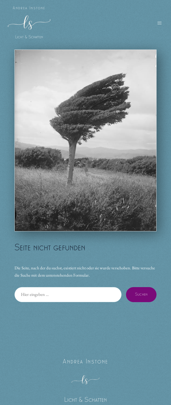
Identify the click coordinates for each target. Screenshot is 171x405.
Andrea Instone (29, 8)
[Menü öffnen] (159, 23)
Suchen (141, 294)
